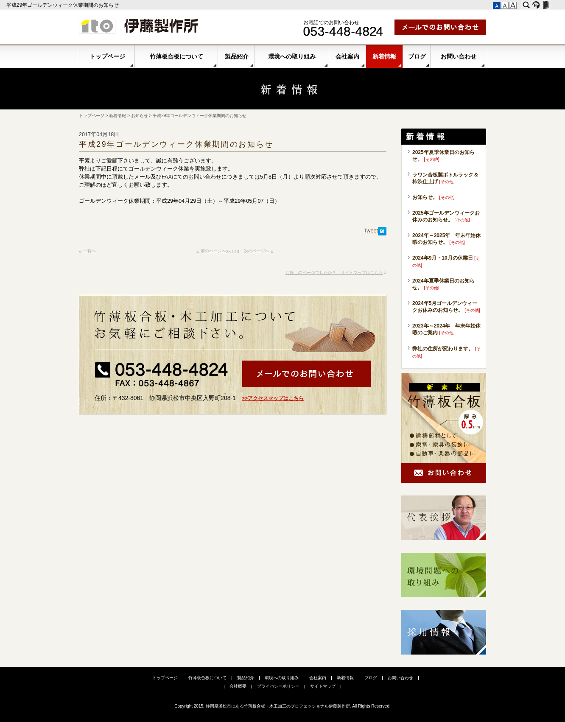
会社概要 (237, 686)
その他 (431, 159)
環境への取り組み (292, 56)
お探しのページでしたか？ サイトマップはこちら (334, 272)
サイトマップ (323, 686)
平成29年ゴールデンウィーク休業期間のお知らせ (63, 5)
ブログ (417, 56)
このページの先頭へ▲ (378, 255)
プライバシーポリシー (278, 686)
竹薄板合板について (176, 56)
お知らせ (139, 115)
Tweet (371, 231)
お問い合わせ (458, 56)
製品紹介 (237, 56)
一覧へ (89, 251)
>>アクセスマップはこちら (273, 398)
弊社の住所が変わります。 (442, 349)
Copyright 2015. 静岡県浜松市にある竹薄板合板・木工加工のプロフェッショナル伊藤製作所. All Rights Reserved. (282, 706)
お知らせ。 (425, 197)
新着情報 (384, 56)
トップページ (107, 56)
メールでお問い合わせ (440, 27)
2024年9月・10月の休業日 (442, 258)
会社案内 (347, 56)
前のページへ (213, 251)
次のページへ (256, 251)
